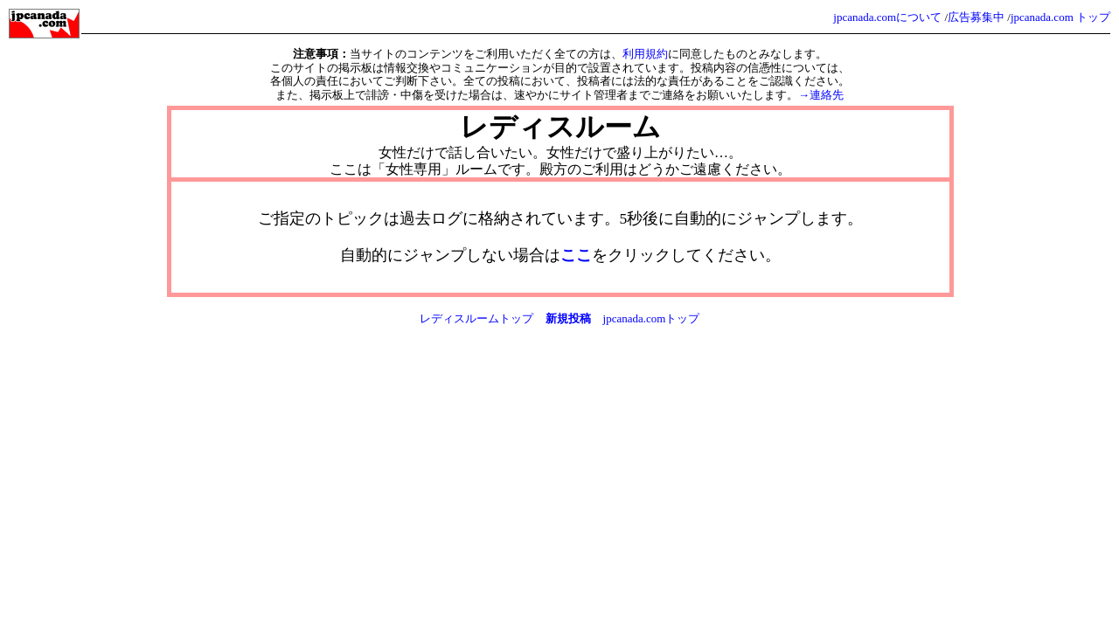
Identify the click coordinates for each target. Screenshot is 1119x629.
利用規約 (645, 53)
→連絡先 (821, 94)
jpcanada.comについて (887, 17)
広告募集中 (976, 17)
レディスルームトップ (476, 318)
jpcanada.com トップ (1060, 17)
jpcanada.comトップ (651, 318)
